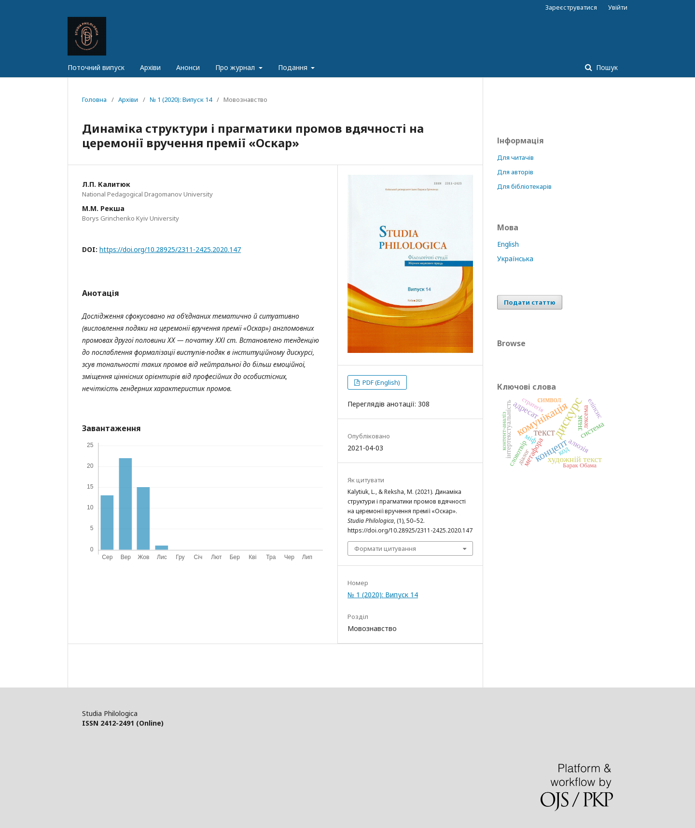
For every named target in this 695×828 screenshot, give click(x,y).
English (508, 244)
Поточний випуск (96, 67)
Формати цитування (385, 548)
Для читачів (515, 157)
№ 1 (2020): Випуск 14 (181, 99)
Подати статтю (530, 302)
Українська (515, 258)
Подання (293, 67)
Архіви (150, 67)
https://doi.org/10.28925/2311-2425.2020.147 (170, 249)
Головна (94, 99)
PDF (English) (380, 382)
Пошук (606, 67)
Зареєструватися (571, 7)
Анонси (188, 67)
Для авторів (515, 172)
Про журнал (236, 67)
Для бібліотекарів (524, 186)
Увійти (617, 7)
